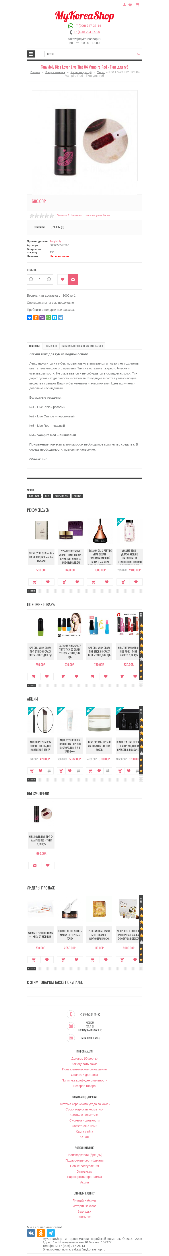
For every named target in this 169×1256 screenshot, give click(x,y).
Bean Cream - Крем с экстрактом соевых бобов (99, 745)
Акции (84, 1182)
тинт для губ (61, 495)
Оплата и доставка (84, 1075)
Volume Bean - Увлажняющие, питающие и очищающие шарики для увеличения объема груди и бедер (129, 562)
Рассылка (84, 1217)
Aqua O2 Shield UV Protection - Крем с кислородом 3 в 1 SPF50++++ (70, 745)
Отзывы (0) (57, 227)
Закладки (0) (130, 4)
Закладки (84, 1212)
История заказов (85, 1206)
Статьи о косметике (84, 1115)
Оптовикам (85, 1171)
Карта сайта (84, 1131)
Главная (35, 72)
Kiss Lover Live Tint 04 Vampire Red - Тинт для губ (40, 840)
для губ (77, 495)
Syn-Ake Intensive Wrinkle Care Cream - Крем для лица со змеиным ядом (70, 556)
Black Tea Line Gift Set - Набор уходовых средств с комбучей (129, 745)
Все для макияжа (55, 72)
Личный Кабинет (84, 1200)
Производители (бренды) (84, 1155)
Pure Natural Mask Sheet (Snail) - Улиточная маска (99, 935)
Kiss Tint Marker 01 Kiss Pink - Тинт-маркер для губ (129, 651)
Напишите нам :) (90, 1038)
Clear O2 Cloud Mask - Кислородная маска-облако (40, 557)
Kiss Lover (34, 495)
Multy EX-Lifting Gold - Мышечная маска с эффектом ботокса (129, 935)
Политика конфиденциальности (84, 1080)
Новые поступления (84, 1166)
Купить (34, 582)
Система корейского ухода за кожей (84, 1104)
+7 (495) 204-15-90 (86, 32)
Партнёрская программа (84, 1177)
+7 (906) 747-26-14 (87, 25)
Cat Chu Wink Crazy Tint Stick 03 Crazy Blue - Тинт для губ (99, 651)
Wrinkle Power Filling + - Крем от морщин (40, 935)
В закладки (62, 279)
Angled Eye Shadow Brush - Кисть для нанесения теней (40, 745)
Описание (40, 227)
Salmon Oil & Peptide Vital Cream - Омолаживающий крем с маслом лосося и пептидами (99, 558)
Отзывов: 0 (63, 215)
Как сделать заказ (84, 1064)
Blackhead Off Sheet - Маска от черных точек (70, 935)
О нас (84, 1137)
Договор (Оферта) (85, 1058)
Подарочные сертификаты (85, 1160)
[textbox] (92, 54)
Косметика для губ (80, 72)
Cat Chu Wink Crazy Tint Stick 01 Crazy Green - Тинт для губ (40, 651)
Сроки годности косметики (84, 1109)
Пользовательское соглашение (84, 1069)
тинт (47, 495)
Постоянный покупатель (124, 4)
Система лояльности (84, 1120)
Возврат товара (84, 1086)
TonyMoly (55, 241)
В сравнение (49, 770)
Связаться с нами (84, 1126)
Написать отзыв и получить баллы (91, 215)
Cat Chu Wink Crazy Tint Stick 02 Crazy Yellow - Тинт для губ (70, 651)
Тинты (101, 72)
